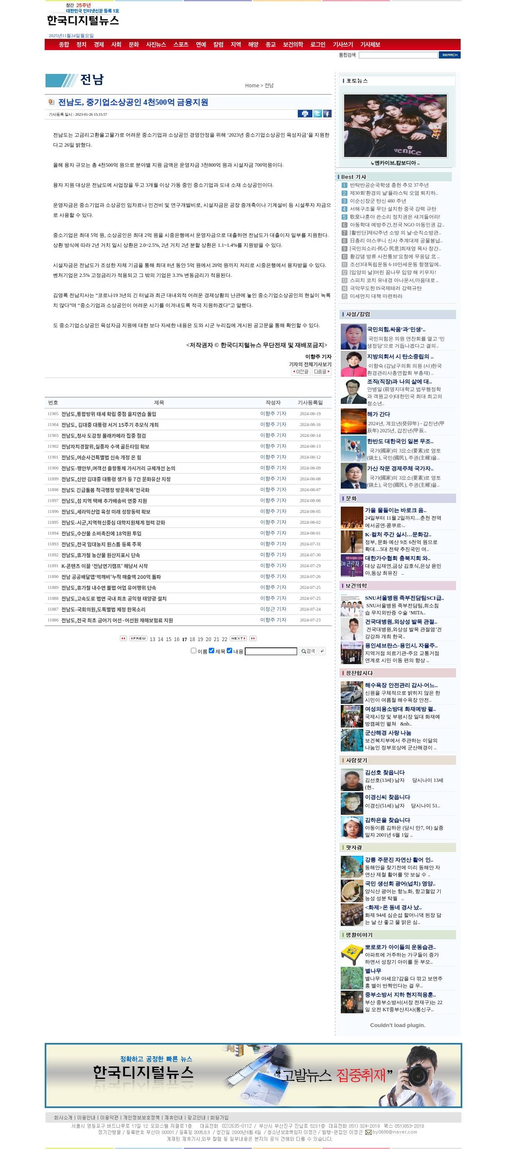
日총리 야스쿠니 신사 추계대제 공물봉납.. (396, 240)
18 (192, 638)
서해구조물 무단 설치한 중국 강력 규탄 (393, 209)
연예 (201, 44)
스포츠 (180, 44)
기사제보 (370, 44)
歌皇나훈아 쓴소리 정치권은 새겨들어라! (395, 217)
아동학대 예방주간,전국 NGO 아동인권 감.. (397, 225)
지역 (236, 44)
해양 (253, 44)
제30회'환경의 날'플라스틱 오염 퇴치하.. (394, 193)
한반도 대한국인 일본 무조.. (400, 441)
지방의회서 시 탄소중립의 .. (400, 356)
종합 (64, 44)
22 (224, 638)
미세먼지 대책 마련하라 (376, 296)
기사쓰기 (343, 44)
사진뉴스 (156, 44)
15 (168, 638)
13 (152, 638)
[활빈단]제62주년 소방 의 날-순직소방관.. (395, 233)
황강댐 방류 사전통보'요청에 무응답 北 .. (395, 256)
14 (160, 638)
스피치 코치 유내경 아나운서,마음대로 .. (394, 280)
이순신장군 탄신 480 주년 (378, 201)
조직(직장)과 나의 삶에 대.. (399, 381)
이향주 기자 (273, 413)
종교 (271, 44)
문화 (134, 44)
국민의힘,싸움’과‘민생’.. (396, 329)
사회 (116, 44)
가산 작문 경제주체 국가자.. (400, 468)
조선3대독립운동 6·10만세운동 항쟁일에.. (395, 264)
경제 (99, 44)
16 (177, 638)
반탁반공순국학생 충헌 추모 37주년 (389, 185)
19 (200, 638)
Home (252, 85)
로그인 (317, 44)
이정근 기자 (273, 609)
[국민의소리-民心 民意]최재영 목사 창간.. (395, 248)
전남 (269, 85)
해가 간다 (378, 414)
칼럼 (218, 44)
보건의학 (293, 44)
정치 (81, 44)
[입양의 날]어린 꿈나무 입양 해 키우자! (393, 272)
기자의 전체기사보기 (310, 364)
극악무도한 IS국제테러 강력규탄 (386, 288)
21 (216, 638)
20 (208, 638)
